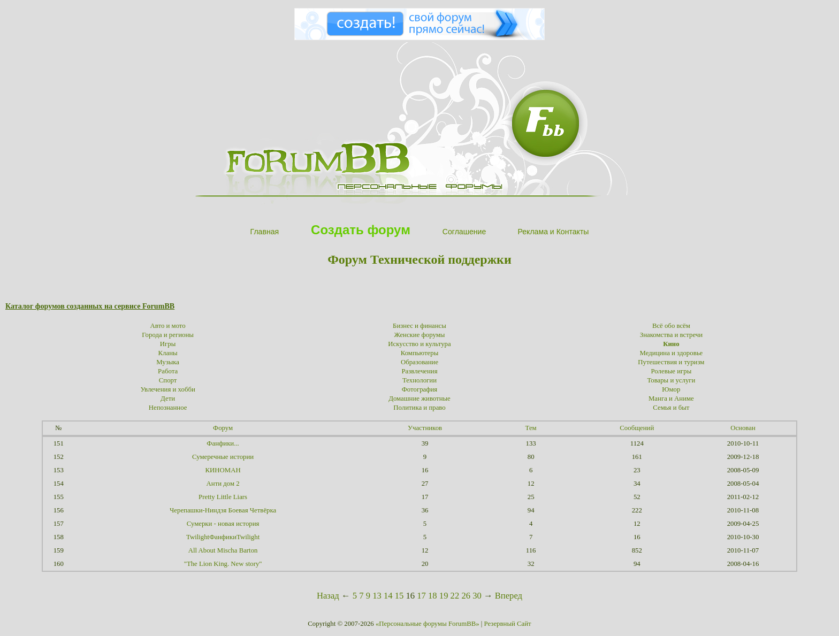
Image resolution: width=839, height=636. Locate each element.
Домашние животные (419, 398)
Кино (671, 344)
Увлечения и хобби (167, 389)
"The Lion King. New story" (223, 564)
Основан (743, 428)
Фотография (420, 389)
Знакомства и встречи (671, 335)
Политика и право (419, 407)
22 (455, 596)
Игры (168, 344)
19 (443, 596)
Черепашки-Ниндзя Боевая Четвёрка (223, 510)
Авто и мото (168, 326)
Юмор (671, 389)
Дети (168, 398)
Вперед (508, 596)
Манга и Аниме (671, 398)
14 (388, 596)
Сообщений (637, 428)
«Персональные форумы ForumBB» (427, 623)
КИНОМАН (223, 470)
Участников (425, 428)
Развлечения (419, 371)
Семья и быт (671, 407)
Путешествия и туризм (671, 362)
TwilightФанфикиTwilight (223, 537)
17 (421, 596)
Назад (328, 596)
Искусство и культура (419, 344)
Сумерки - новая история (223, 523)
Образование (419, 362)
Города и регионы (168, 335)
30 (477, 596)
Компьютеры (420, 353)
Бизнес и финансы (419, 326)
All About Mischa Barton (223, 550)
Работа (168, 371)
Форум (223, 428)
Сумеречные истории (223, 457)
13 (377, 596)
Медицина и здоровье (671, 353)
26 (465, 596)
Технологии (419, 380)
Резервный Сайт (507, 623)
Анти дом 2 (223, 483)
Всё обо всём (671, 326)
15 (399, 596)
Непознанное (168, 407)
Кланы (168, 353)
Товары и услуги (671, 380)
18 (432, 596)
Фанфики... (223, 443)
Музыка (167, 362)
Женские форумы (419, 335)
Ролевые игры (671, 371)
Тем (531, 428)
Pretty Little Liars (223, 497)
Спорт (168, 380)
